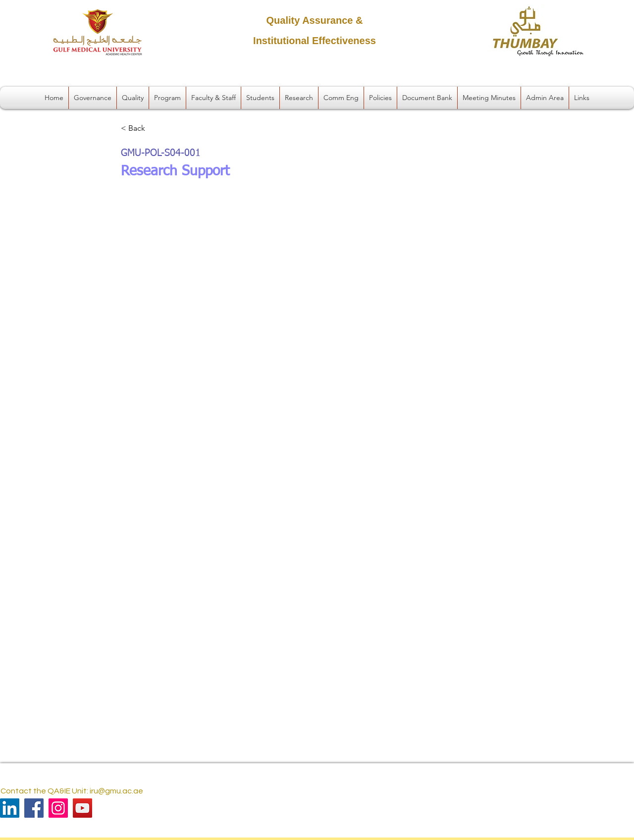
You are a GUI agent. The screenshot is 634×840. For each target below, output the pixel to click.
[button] (92, 98)
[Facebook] (34, 808)
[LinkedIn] (9, 808)
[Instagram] (58, 808)
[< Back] (153, 128)
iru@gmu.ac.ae (116, 791)
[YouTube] (82, 808)
